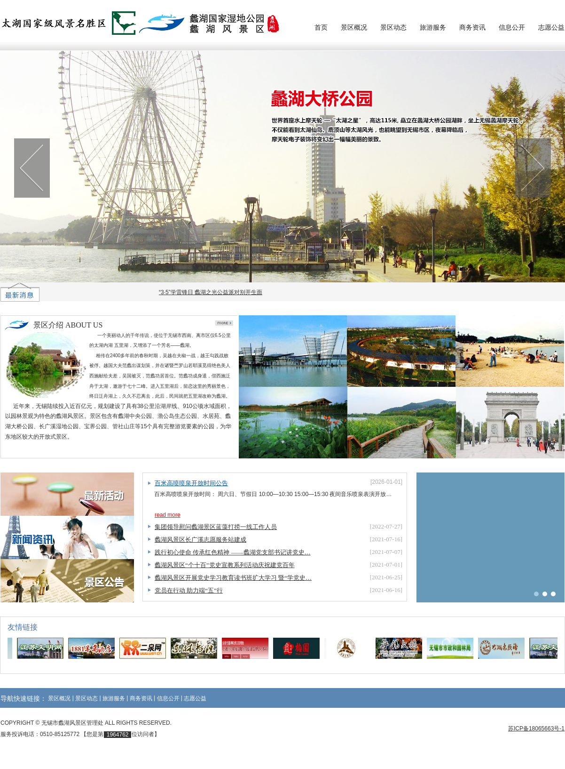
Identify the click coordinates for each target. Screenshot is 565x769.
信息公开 (512, 27)
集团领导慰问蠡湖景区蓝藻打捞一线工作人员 (216, 526)
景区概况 (354, 27)
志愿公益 (551, 27)
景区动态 (393, 27)
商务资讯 (472, 27)
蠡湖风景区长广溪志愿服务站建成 (200, 539)
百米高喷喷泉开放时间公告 (191, 483)
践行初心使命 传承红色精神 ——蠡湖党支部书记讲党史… (233, 552)
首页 (321, 27)
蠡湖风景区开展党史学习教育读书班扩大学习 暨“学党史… (233, 577)
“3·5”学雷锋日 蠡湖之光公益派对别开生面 (212, 292)
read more (167, 515)
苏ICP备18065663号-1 (536, 728)
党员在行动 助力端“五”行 (189, 590)
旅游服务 (433, 27)
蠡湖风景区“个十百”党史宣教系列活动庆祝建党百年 (225, 565)
